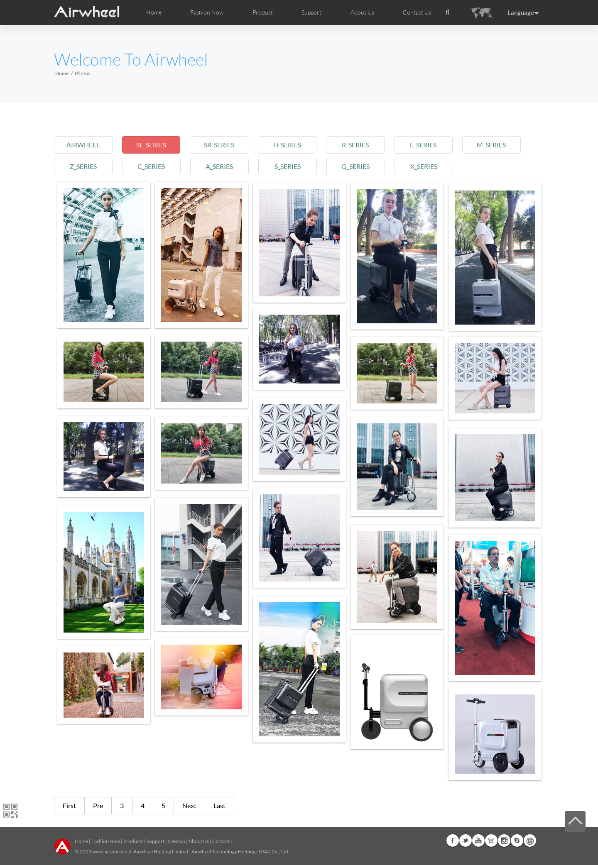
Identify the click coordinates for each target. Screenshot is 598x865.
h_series (292, 145)
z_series (83, 166)
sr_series (223, 145)
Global (530, 840)
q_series (362, 166)
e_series (431, 145)
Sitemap (176, 841)
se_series (153, 145)
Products (133, 841)
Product (262, 12)
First (69, 805)
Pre (98, 805)
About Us (199, 841)
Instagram (504, 840)
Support (311, 12)
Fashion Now (105, 841)
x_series (430, 166)
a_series (222, 166)
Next (189, 805)
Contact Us (417, 12)
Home (154, 12)
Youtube (478, 840)
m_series (500, 145)
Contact (221, 841)
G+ (491, 840)
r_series (361, 145)
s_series (292, 166)
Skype (517, 840)
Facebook (452, 840)
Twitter (465, 840)
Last (219, 805)
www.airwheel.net (112, 851)
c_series (153, 166)
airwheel (83, 145)
